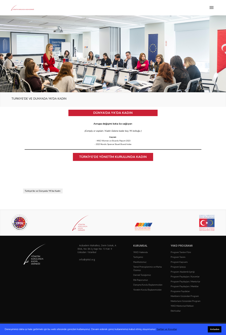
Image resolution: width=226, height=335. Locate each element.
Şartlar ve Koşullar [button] (167, 329)
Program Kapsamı (179, 262)
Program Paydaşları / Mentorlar (185, 281)
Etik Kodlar (176, 311)
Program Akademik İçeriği (183, 271)
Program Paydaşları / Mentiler (185, 286)
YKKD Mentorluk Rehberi (182, 306)
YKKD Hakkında (140, 252)
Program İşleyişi (178, 267)
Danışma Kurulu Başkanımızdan (147, 284)
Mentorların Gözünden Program (185, 301)
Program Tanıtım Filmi (181, 252)
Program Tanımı (178, 257)
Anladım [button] (214, 329)
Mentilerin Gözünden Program (185, 296)
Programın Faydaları (180, 291)
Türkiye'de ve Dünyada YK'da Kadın (42, 190)
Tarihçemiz (138, 257)
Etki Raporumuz (140, 280)
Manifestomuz (139, 262)
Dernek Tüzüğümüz (142, 275)
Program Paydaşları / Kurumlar (185, 276)
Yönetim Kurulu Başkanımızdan (147, 289)
